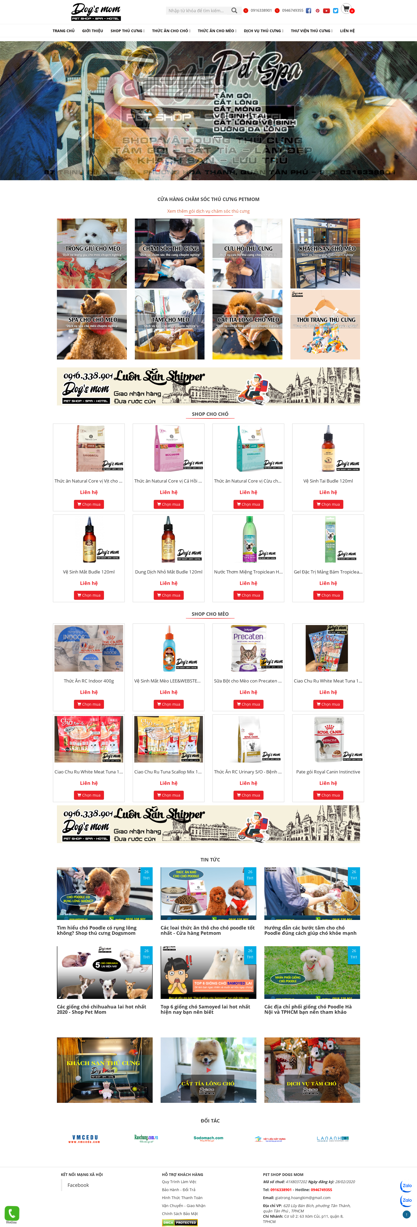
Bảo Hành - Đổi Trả (178, 1189)
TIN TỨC (210, 859)
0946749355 (289, 10)
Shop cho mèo (210, 614)
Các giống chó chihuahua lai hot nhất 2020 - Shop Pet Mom (101, 1009)
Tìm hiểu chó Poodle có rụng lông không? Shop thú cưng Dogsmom (96, 930)
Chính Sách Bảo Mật (180, 1213)
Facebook (78, 1185)
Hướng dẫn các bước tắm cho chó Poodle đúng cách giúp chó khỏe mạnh (310, 930)
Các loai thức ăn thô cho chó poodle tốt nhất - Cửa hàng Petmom (208, 930)
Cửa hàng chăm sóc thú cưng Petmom (208, 199)
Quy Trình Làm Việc (179, 1181)
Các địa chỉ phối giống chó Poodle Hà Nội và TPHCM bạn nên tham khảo (308, 1009)
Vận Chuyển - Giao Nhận (184, 1205)
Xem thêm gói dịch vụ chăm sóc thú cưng (208, 211)
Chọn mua (89, 504)
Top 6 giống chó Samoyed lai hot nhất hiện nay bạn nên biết (205, 1009)
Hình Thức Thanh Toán (182, 1197)
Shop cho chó (210, 414)
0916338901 (257, 10)
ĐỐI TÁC (210, 1120)
